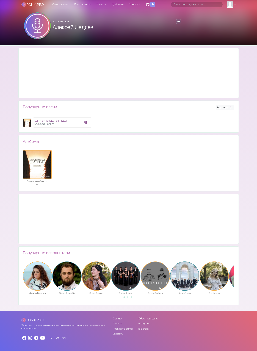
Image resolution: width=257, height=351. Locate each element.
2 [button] (129, 298)
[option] (56, 121)
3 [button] (132, 298)
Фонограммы (60, 4)
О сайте (117, 323)
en (63, 337)
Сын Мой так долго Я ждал (50, 120)
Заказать (134, 4)
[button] (178, 21)
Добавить (117, 4)
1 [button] (125, 298)
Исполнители (82, 4)
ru (51, 337)
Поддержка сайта (123, 329)
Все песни (224, 108)
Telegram (143, 329)
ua (57, 337)
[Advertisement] (125, 73)
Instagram (144, 323)
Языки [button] (100, 4)
